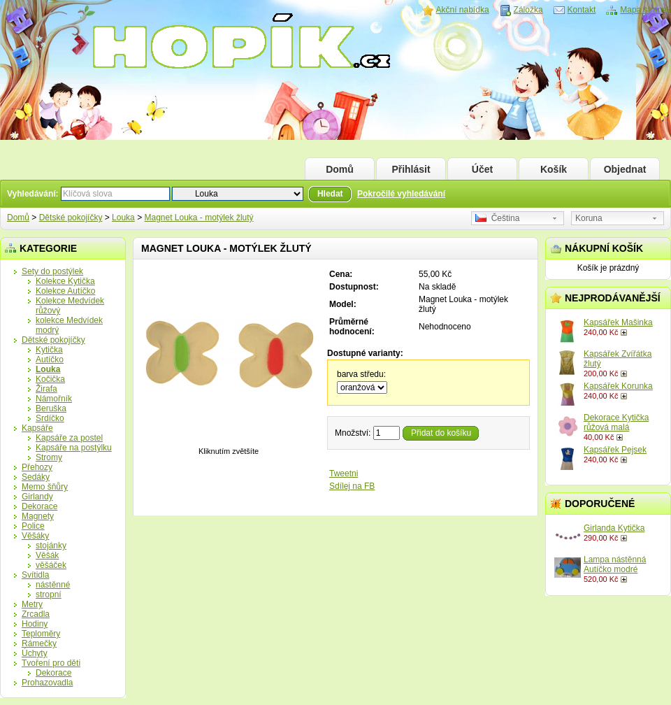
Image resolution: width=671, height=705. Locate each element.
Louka (123, 217)
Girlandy (37, 496)
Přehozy (37, 467)
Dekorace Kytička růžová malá (616, 422)
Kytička (49, 350)
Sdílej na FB (352, 486)
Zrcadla (36, 614)
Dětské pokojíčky (71, 217)
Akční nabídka (462, 10)
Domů (340, 169)
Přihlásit (410, 169)
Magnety (38, 516)
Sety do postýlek (52, 271)
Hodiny (35, 624)
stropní (49, 594)
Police (33, 526)
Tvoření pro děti (51, 663)
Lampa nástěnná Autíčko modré (615, 564)
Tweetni (343, 473)
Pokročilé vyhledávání (401, 194)
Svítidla (35, 575)
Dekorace (39, 506)
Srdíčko (50, 418)
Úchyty (35, 653)
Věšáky (35, 536)
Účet (482, 169)
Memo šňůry (45, 487)
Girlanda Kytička (614, 528)
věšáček (51, 565)
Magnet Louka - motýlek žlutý (198, 217)
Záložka (528, 10)
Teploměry (41, 634)
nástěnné (53, 585)
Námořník (54, 399)
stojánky (51, 545)
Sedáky (36, 477)
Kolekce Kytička (65, 281)
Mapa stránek (645, 10)
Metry (32, 604)
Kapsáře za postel (69, 438)
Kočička (50, 379)
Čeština (497, 218)
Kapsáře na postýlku (74, 448)
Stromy (49, 457)
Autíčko (50, 359)
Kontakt (582, 10)
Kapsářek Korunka (618, 386)
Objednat (625, 169)
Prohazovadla (47, 683)
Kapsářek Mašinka (618, 322)
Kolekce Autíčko (65, 291)
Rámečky (39, 643)
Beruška (51, 408)
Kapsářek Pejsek (615, 450)
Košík (553, 169)
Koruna (589, 218)
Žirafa (46, 389)
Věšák (47, 555)
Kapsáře (37, 428)
